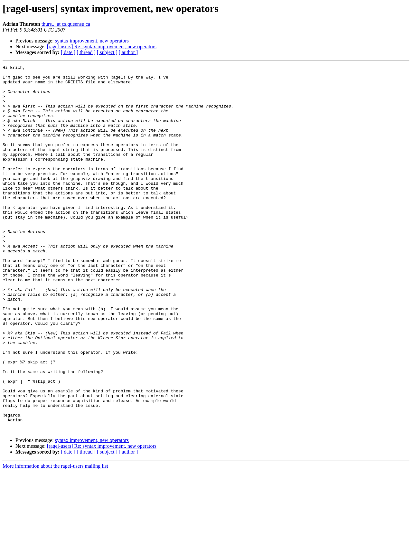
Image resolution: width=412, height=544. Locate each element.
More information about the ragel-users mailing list (55, 538)
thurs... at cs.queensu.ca (66, 24)
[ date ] (68, 52)
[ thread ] (86, 52)
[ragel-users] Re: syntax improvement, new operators (101, 46)
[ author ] (128, 52)
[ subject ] (107, 52)
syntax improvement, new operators (92, 40)
